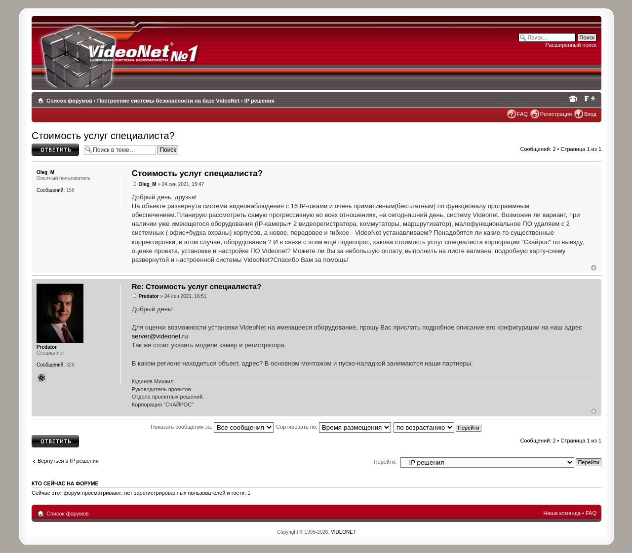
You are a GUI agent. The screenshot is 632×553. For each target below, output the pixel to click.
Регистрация (556, 114)
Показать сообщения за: (212, 427)
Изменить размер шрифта (589, 98)
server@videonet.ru (160, 336)
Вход (590, 114)
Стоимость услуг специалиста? (103, 135)
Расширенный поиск (570, 45)
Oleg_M (148, 184)
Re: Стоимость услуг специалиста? (197, 286)
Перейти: (385, 462)
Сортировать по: (333, 427)
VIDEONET (343, 532)
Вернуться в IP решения (68, 461)
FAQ (522, 114)
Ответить (55, 150)
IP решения (259, 101)
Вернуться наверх (593, 267)
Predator (149, 296)
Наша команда (562, 513)
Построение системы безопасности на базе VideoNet (168, 101)
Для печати (574, 98)
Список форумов (69, 101)
